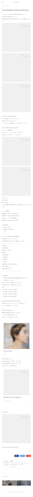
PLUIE (16, 2)
